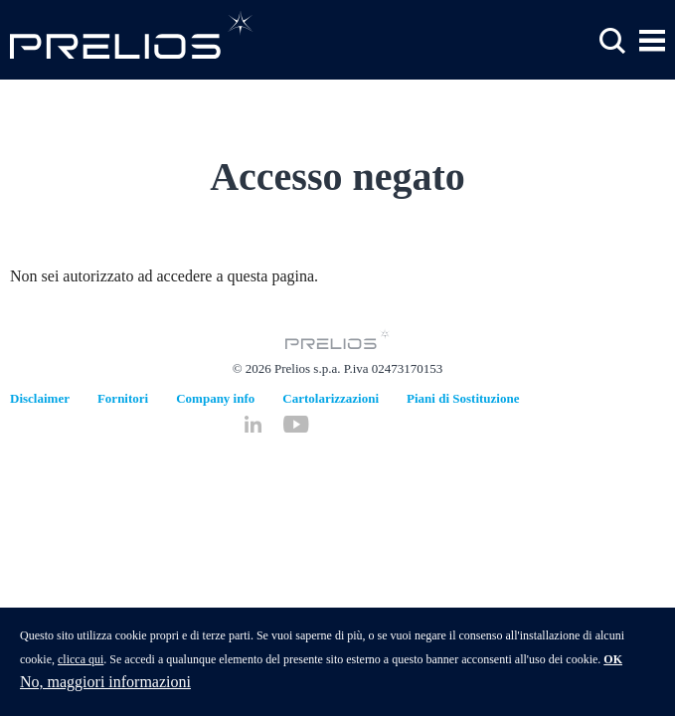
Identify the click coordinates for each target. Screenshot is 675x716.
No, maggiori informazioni (105, 685)
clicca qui (80, 663)
